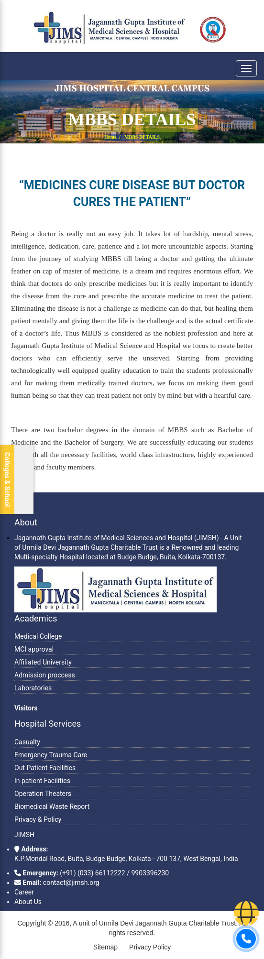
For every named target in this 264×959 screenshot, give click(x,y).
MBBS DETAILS (142, 137)
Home (110, 137)
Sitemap (105, 947)
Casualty (27, 742)
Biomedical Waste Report (51, 806)
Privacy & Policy (37, 819)
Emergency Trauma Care (50, 755)
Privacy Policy (150, 947)
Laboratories (33, 688)
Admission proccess (44, 675)
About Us (28, 901)
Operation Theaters (42, 793)
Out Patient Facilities (45, 768)
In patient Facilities (42, 781)
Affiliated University (43, 662)
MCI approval (34, 649)
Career (24, 892)
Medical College (38, 636)
